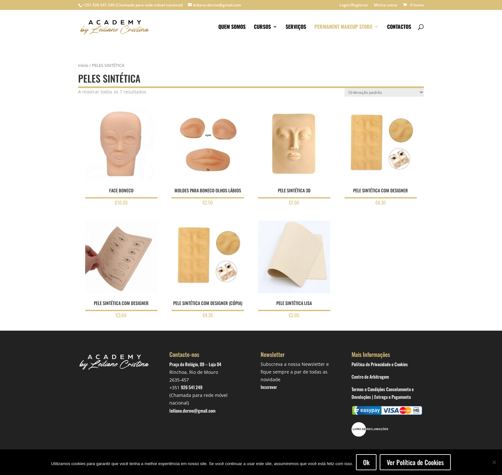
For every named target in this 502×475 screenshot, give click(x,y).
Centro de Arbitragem (370, 376)
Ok (366, 462)
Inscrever (269, 386)
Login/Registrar (353, 5)
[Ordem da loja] (384, 92)
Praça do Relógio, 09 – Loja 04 (195, 364)
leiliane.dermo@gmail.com (192, 410)
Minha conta (385, 5)
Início (83, 65)
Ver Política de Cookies (415, 462)
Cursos (262, 27)
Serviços (296, 27)
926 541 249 (191, 387)
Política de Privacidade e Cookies (380, 364)
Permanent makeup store (343, 27)
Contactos (399, 27)
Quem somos (232, 27)
